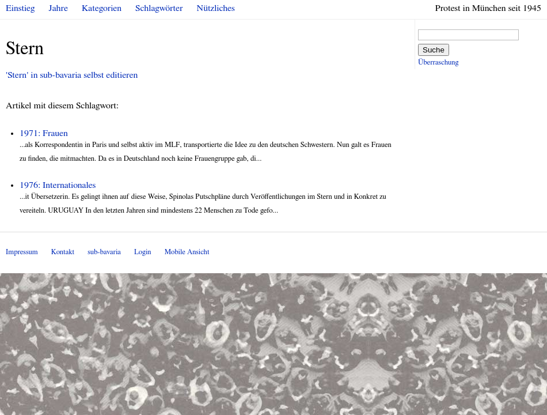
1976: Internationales (58, 185)
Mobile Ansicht (187, 252)
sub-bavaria (104, 252)
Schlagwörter (159, 8)
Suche (434, 50)
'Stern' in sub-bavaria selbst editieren (72, 75)
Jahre (58, 8)
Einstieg (20, 8)
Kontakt (62, 252)
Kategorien (101, 8)
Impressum (22, 252)
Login (142, 252)
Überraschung (438, 62)
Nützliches (216, 8)
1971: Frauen (44, 133)
